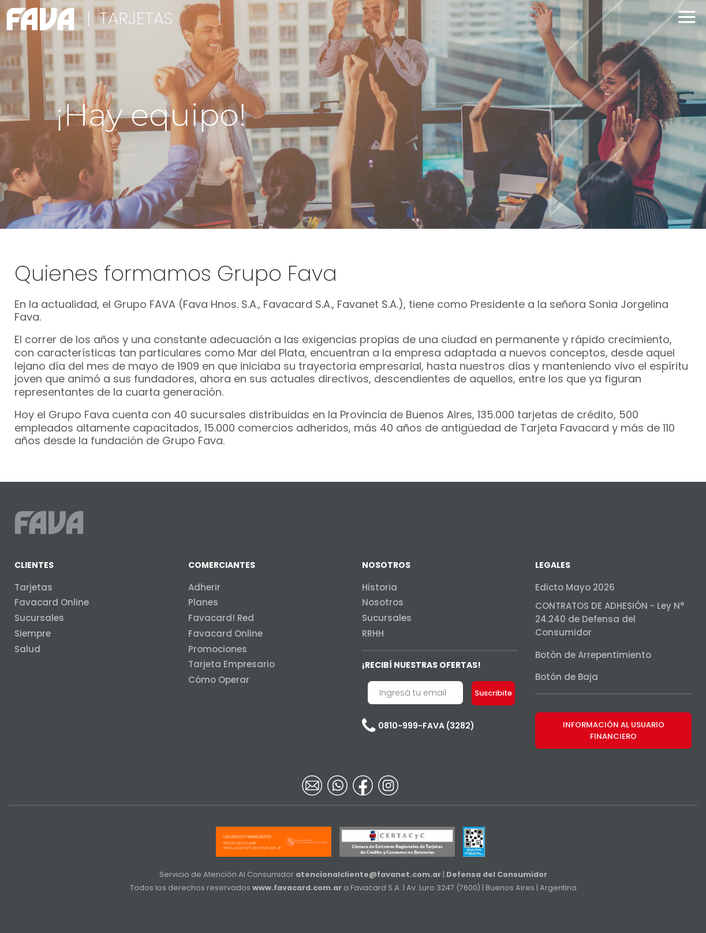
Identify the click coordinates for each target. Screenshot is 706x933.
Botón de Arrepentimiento (593, 655)
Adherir (204, 587)
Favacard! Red (221, 618)
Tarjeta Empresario (231, 664)
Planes (203, 602)
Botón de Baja (566, 677)
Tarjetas (33, 587)
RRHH (373, 633)
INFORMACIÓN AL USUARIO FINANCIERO (613, 730)
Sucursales (39, 618)
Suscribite (493, 692)
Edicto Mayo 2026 (575, 587)
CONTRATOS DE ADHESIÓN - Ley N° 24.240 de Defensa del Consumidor (609, 619)
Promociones (217, 649)
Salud (27, 649)
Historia (379, 587)
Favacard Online (51, 602)
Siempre (32, 633)
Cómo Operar (218, 680)
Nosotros (383, 602)
